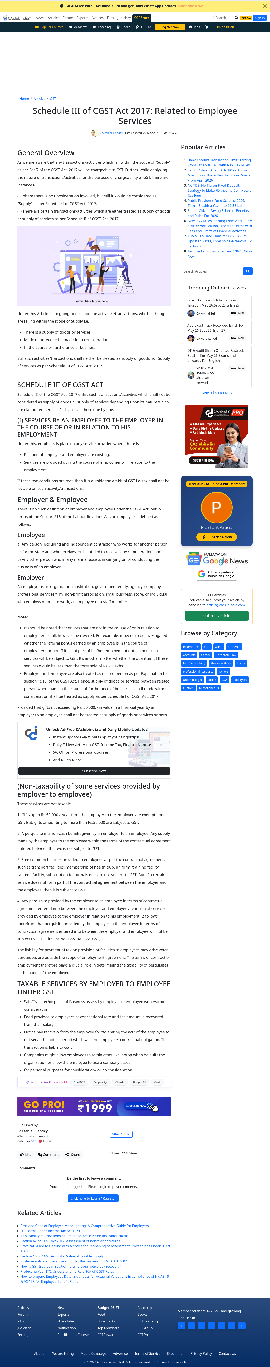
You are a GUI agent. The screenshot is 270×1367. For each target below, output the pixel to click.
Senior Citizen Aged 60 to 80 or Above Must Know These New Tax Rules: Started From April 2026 (220, 175)
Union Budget (192, 680)
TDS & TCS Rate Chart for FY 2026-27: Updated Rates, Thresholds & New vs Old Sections (220, 241)
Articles (23, 1307)
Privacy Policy (201, 1353)
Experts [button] (82, 17)
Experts (63, 1314)
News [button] (40, 17)
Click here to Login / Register (93, 1198)
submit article (216, 616)
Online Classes (217, 287)
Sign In (260, 18)
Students (234, 647)
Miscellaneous (209, 688)
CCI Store (142, 17)
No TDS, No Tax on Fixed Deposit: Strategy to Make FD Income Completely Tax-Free (219, 190)
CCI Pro (143, 27)
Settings (23, 1334)
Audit (219, 647)
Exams (241, 663)
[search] (248, 271)
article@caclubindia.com (226, 605)
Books (123, 27)
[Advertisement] (135, 63)
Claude (119, 1082)
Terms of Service (148, 1353)
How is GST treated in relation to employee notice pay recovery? (70, 1266)
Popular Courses (49, 27)
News (61, 1307)
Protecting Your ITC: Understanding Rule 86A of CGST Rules (67, 1271)
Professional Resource (198, 671)
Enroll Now (237, 313)
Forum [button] (68, 17)
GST (33, 1141)
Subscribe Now (94, 771)
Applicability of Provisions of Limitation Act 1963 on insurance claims (74, 1236)
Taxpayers (240, 680)
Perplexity (100, 1082)
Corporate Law (226, 655)
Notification (66, 1328)
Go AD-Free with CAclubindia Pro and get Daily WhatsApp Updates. (132, 6)
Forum (22, 1314)
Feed (101, 1314)
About (39, 1353)
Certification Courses (73, 1334)
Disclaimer (175, 1353)
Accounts (189, 655)
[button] (235, 17)
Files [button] (110, 17)
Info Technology (194, 663)
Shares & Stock (221, 663)
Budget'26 (225, 26)
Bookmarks (106, 1321)
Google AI (139, 1082)
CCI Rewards (107, 1334)
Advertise (120, 1353)
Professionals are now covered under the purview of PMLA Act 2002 (73, 1261)
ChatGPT (79, 1082)
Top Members (108, 1328)
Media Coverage (93, 1353)
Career (205, 655)
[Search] (224, 17)
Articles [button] (53, 17)
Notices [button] (98, 17)
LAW (224, 680)
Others (223, 671)
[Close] (265, 6)
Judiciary (24, 1328)
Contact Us (227, 1353)
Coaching (101, 27)
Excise (212, 680)
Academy (78, 27)
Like (25, 1154)
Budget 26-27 (108, 1307)
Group (145, 1328)
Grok (157, 1082)
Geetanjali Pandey (111, 133)
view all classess (217, 392)
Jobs (194, 27)
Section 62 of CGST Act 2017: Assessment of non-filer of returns (70, 1241)
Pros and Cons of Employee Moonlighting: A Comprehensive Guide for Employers (84, 1225)
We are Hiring (63, 1353)
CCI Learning (148, 1321)
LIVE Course (170, 27)
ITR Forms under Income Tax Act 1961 (50, 1231)
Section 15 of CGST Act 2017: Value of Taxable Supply (62, 1256)
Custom (188, 688)
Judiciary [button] (124, 17)
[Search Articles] (212, 271)
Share (170, 133)
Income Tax (191, 647)
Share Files (65, 1321)
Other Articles (121, 1134)
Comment (48, 1154)
